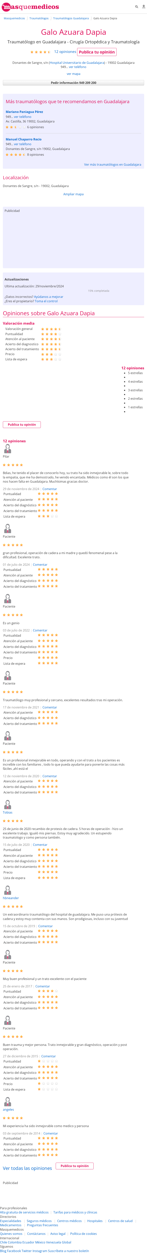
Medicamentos (10, 1225)
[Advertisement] (73, 239)
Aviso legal (57, 1234)
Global (66, 1242)
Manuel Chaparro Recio (24, 139)
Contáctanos (36, 1234)
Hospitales (95, 1221)
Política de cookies (83, 1234)
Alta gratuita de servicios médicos (24, 1212)
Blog (3, 1251)
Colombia (15, 1242)
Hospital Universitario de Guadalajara (77, 63)
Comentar (49, 489)
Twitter (27, 1251)
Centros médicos (69, 1221)
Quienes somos (11, 1234)
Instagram (40, 1251)
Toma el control (46, 301)
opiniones (65, 51)
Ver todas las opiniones (27, 1168)
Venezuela (53, 1242)
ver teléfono (77, 67)
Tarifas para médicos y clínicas (75, 1212)
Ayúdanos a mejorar (48, 297)
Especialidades (10, 1221)
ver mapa (73, 74)
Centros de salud (120, 1221)
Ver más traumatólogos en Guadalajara (112, 164)
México (40, 1242)
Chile (3, 1242)
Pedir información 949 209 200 (73, 83)
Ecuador (28, 1242)
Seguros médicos (39, 1221)
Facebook (14, 1251)
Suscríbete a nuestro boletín (68, 1251)
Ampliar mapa (73, 194)
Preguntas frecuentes (42, 1225)
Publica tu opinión (97, 52)
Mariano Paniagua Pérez (24, 112)
